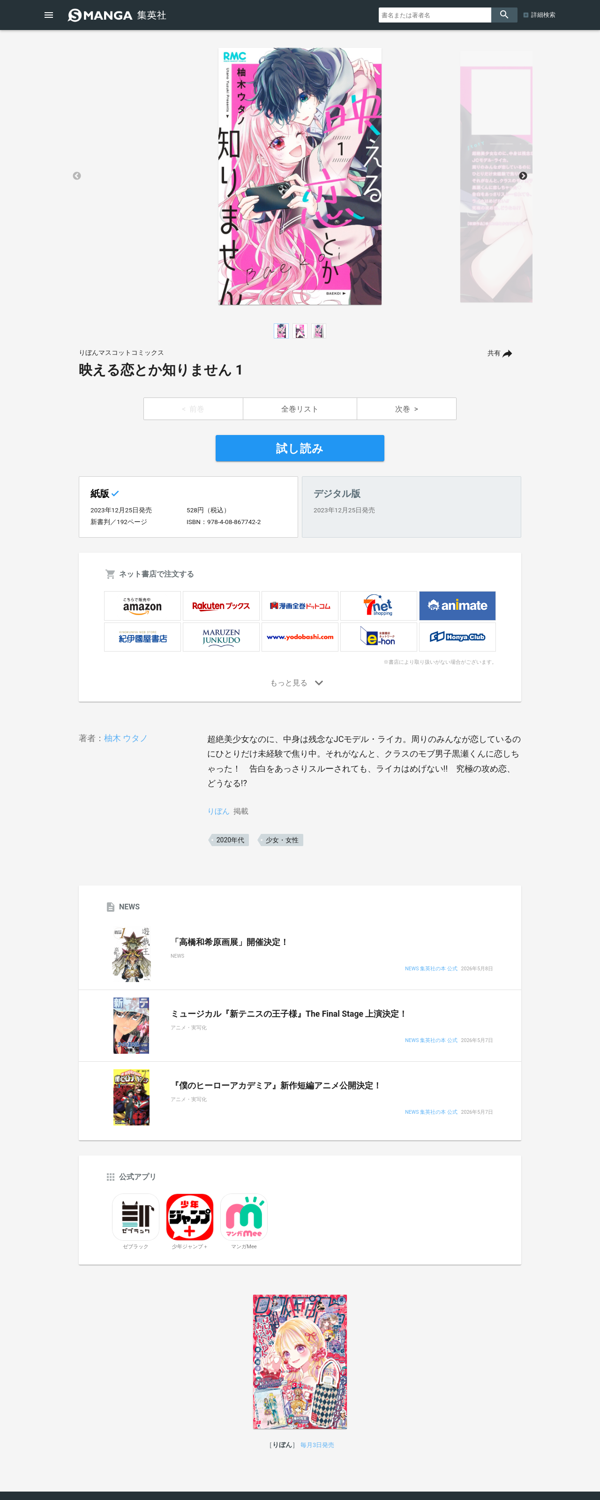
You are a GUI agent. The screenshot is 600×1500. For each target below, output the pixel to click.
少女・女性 (282, 840)
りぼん (218, 811)
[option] (300, 176)
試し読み (300, 448)
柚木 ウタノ (126, 738)
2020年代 (230, 840)
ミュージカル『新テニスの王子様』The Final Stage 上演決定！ (289, 1014)
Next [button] (523, 176)
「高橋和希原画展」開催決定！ (230, 942)
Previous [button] (77, 176)
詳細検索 (543, 14)
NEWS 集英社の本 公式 (431, 969)
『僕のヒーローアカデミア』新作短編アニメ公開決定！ (276, 1085)
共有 (494, 353)
